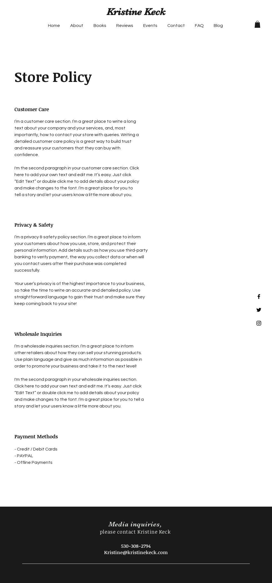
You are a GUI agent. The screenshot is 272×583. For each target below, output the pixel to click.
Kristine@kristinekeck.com (136, 552)
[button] (257, 24)
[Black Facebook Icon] (259, 296)
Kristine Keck (136, 11)
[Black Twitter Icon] (259, 310)
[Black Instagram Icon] (259, 323)
